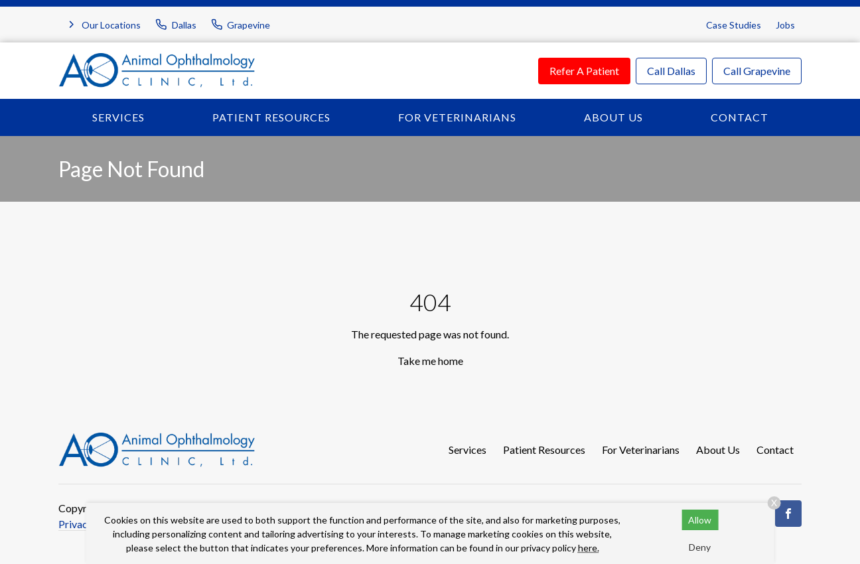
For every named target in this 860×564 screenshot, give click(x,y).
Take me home (430, 360)
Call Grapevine (756, 70)
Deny (700, 547)
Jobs (785, 25)
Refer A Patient (584, 70)
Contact (739, 117)
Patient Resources (271, 117)
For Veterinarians (457, 117)
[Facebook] (788, 513)
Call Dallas (671, 70)
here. (588, 547)
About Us (613, 117)
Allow (699, 520)
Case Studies (733, 25)
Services (118, 117)
